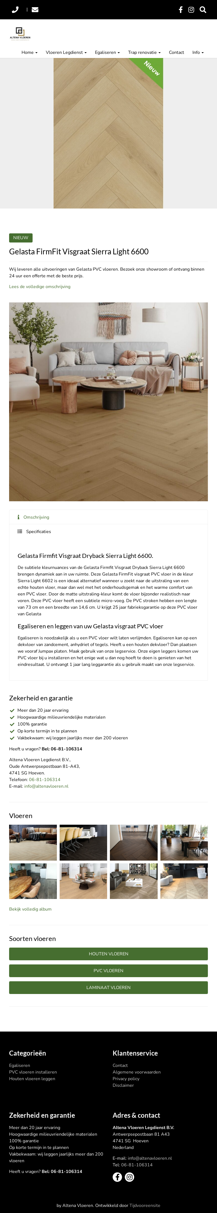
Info (198, 52)
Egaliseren (107, 52)
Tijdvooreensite (144, 1206)
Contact (176, 52)
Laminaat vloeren (108, 988)
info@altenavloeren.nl (46, 786)
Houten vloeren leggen (32, 1079)
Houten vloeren (108, 954)
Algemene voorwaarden (137, 1072)
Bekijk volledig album (30, 909)
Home (30, 52)
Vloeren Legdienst (66, 52)
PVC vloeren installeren (33, 1072)
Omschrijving (36, 517)
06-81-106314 (44, 780)
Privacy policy (126, 1079)
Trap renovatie (144, 52)
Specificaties (38, 532)
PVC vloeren (108, 971)
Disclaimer (123, 1085)
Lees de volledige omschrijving (39, 287)
